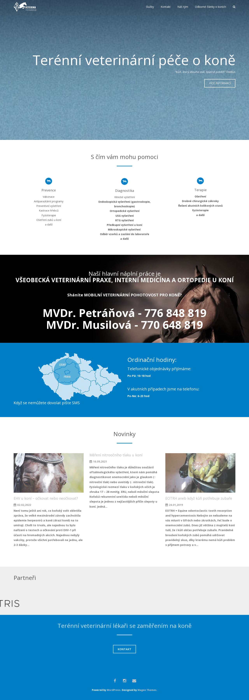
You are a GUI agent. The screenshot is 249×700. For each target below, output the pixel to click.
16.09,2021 (100, 461)
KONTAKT (124, 630)
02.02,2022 (24, 505)
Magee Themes (147, 690)
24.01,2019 (176, 505)
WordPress (113, 690)
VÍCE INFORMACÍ (220, 83)
